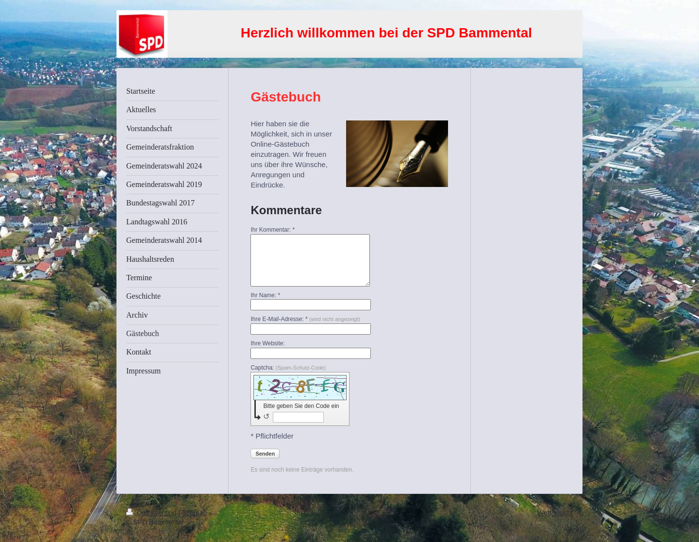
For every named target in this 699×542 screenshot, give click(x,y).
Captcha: (288, 367)
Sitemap (194, 513)
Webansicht (555, 513)
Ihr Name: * (265, 295)
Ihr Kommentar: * (272, 229)
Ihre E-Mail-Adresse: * (305, 319)
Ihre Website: (267, 343)
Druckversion (152, 513)
